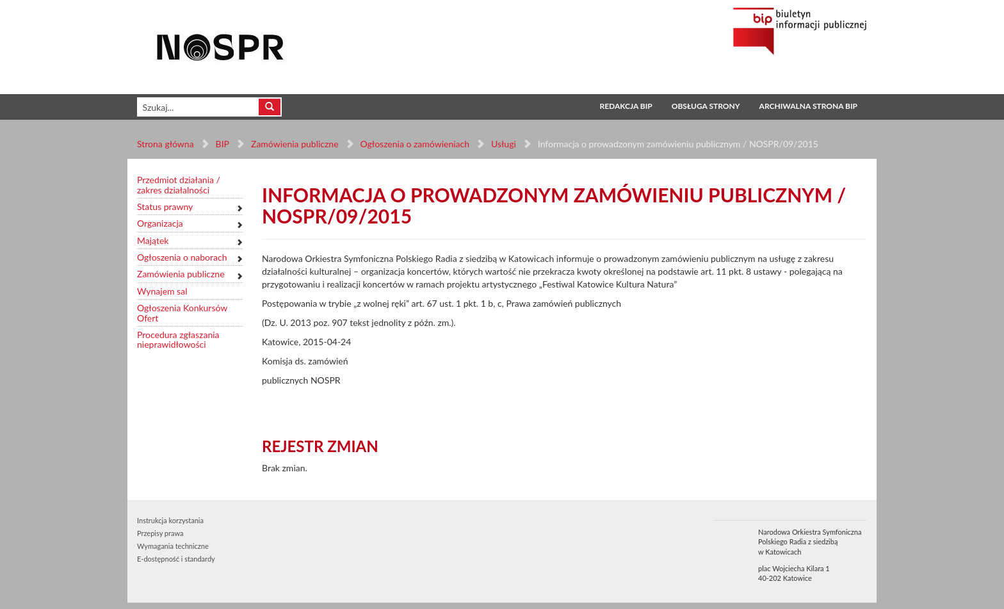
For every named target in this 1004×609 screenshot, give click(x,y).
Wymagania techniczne (173, 546)
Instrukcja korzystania (170, 520)
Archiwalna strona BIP (808, 106)
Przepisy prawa (160, 533)
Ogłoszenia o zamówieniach (414, 143)
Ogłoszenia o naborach (182, 257)
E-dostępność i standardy (176, 559)
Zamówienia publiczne (295, 143)
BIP (222, 143)
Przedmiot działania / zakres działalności (178, 185)
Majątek (152, 240)
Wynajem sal (162, 291)
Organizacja (160, 223)
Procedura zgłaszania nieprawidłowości (178, 340)
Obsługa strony (706, 106)
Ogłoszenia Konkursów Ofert (182, 313)
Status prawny (165, 206)
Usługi (503, 143)
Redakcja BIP (625, 106)
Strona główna (165, 143)
